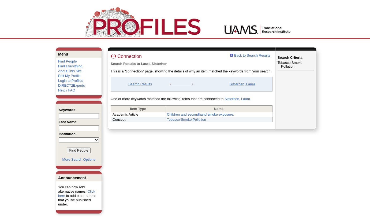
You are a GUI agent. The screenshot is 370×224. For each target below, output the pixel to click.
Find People (67, 61)
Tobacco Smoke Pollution (186, 119)
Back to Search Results (250, 55)
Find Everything (70, 66)
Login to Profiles (70, 81)
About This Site (70, 71)
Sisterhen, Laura (242, 84)
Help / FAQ (66, 90)
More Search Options (78, 159)
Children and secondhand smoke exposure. (200, 114)
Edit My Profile (69, 76)
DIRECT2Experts (71, 85)
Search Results (140, 84)
